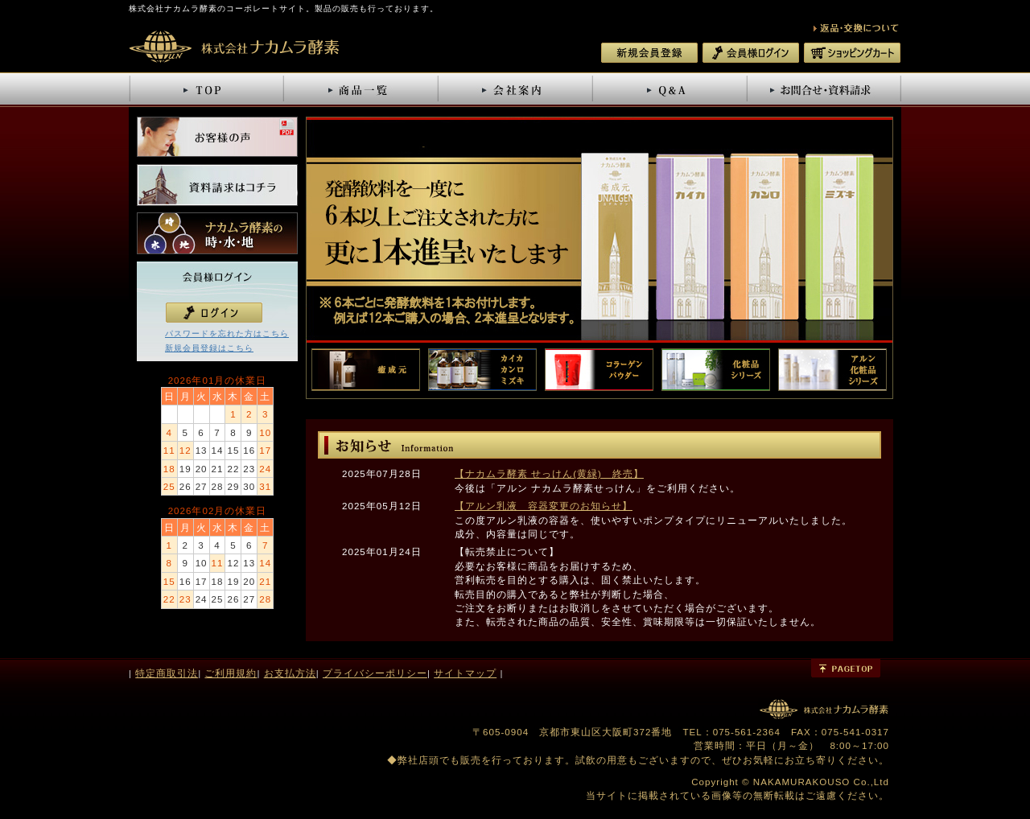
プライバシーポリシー (375, 673)
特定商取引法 (166, 673)
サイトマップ (465, 673)
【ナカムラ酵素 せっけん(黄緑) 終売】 (549, 473)
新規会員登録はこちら (209, 348)
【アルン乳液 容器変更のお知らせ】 (543, 505)
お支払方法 (290, 673)
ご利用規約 (230, 673)
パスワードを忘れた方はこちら (227, 333)
